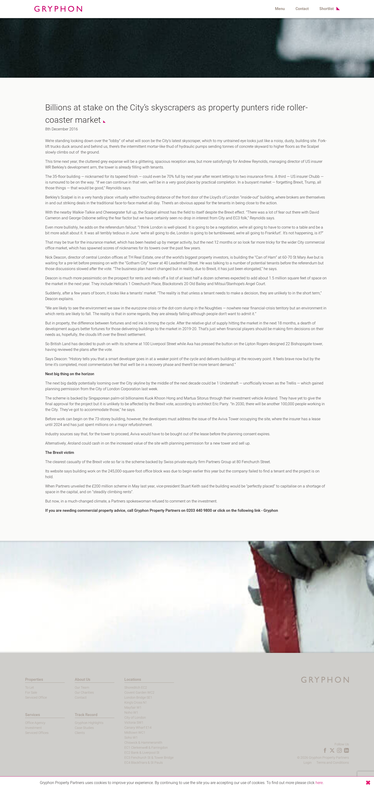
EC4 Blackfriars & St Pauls (133, 762)
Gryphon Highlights (78, 722)
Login (318, 762)
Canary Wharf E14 (127, 727)
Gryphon (267, 510)
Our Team (71, 687)
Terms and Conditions (343, 762)
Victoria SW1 (123, 722)
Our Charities (73, 692)
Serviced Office (25, 697)
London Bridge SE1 (128, 697)
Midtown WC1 (124, 732)
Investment (23, 727)
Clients (69, 732)
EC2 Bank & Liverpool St (131, 752)
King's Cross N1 (125, 702)
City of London (124, 717)
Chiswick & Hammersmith (133, 742)
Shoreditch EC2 (125, 687)
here (319, 783)
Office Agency (25, 722)
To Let (19, 687)
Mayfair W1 (122, 707)
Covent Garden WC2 (129, 692)
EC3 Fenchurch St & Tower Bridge (138, 757)
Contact (302, 9)
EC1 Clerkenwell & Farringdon (135, 747)
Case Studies (73, 727)
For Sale (20, 692)
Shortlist (326, 9)
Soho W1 (120, 737)
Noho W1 (121, 712)
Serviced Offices (26, 732)
